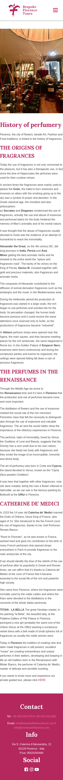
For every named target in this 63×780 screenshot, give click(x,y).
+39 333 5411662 (45, 716)
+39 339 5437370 (22, 716)
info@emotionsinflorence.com (31, 727)
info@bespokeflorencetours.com (35, 723)
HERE (42, 680)
